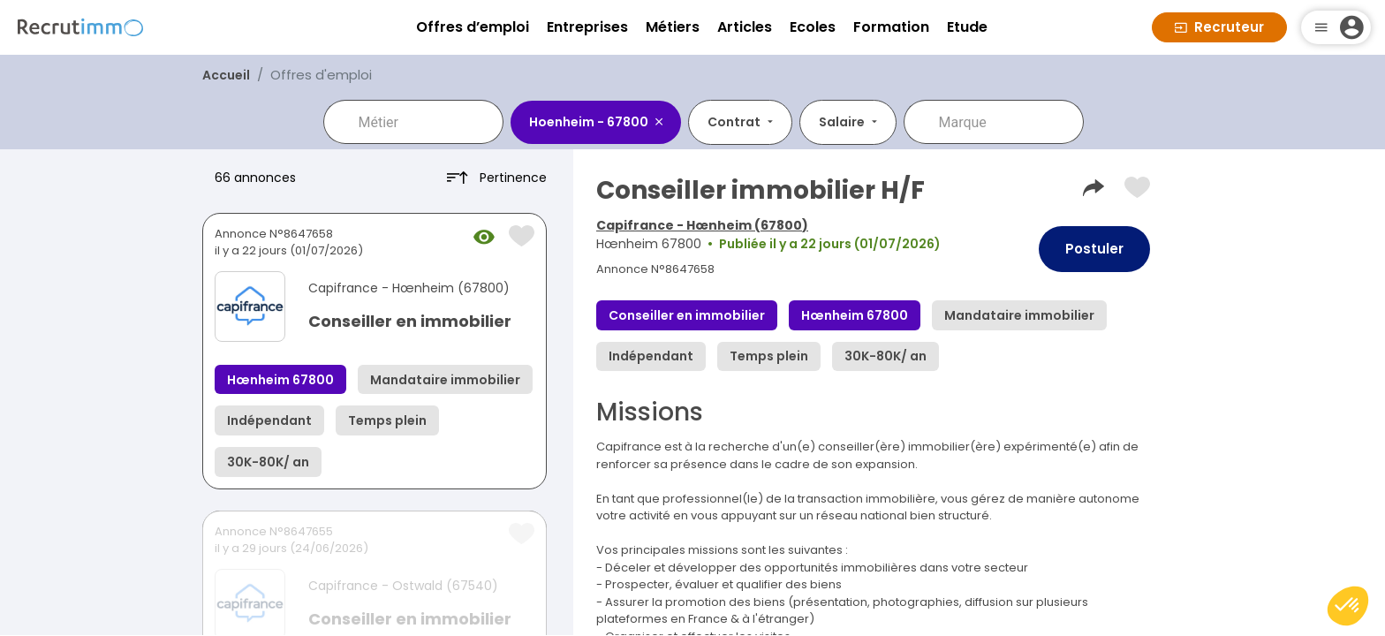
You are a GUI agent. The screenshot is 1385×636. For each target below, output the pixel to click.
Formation (891, 27)
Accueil (226, 75)
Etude (967, 27)
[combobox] (426, 122)
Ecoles (813, 27)
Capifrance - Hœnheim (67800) (702, 225)
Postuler (1094, 248)
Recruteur (1219, 27)
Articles (744, 27)
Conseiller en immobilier (409, 321)
